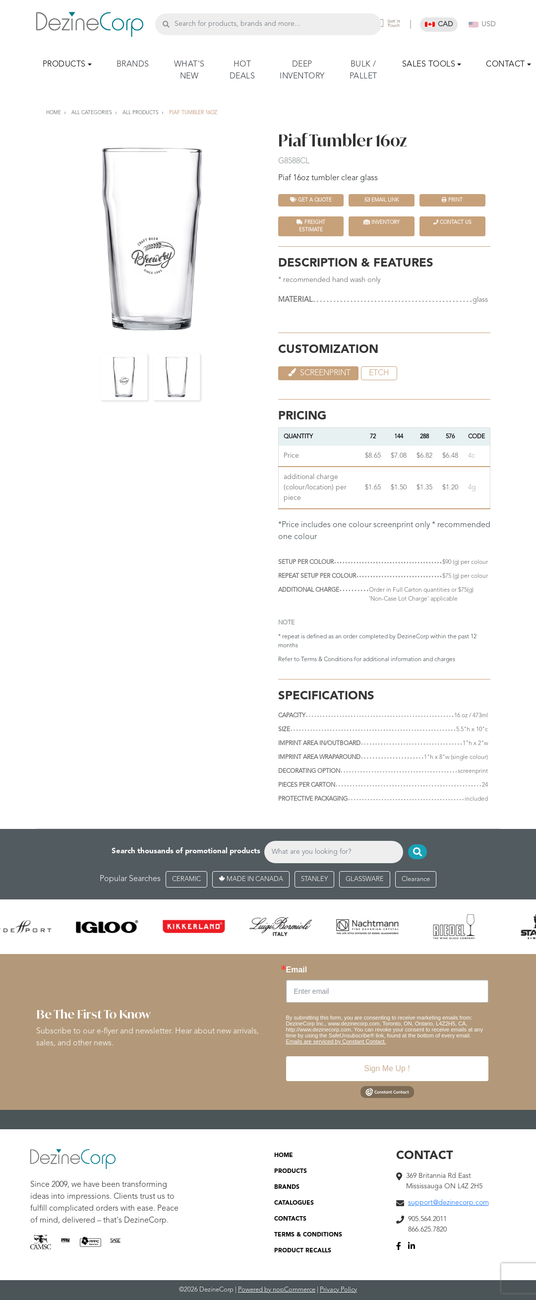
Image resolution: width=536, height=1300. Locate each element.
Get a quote (311, 200)
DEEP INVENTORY (302, 70)
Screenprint (318, 372)
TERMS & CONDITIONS (308, 1235)
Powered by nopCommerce (276, 1290)
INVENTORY (381, 222)
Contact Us (452, 222)
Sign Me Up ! (387, 1069)
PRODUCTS (290, 1172)
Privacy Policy (338, 1290)
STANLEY (314, 879)
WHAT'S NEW (189, 70)
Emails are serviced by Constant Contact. (336, 1042)
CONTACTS (290, 1220)
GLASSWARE (365, 879)
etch (379, 373)
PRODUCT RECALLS (302, 1251)
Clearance (416, 879)
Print (452, 200)
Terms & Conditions (327, 660)
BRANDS (133, 64)
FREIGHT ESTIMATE (311, 225)
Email (296, 970)
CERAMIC (186, 879)
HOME (283, 1156)
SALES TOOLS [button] (429, 64)
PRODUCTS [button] (64, 64)
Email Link (382, 200)
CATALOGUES (294, 1204)
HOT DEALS (242, 70)
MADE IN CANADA (251, 879)
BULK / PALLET (363, 70)
